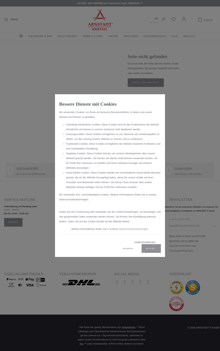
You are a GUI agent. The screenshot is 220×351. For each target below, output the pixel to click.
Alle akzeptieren (153, 248)
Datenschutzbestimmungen (133, 228)
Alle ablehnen (128, 248)
